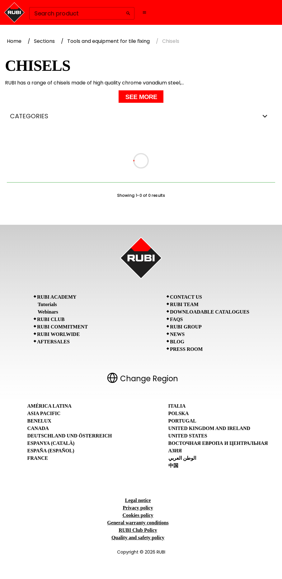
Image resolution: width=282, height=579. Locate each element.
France (37, 458)
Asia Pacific (44, 413)
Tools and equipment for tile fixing (108, 41)
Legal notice (138, 500)
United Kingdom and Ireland (209, 428)
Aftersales (53, 341)
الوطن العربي (182, 458)
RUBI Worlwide (58, 334)
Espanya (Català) (51, 443)
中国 (173, 465)
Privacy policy (138, 507)
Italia (177, 406)
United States (187, 435)
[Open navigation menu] (144, 12)
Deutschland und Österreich (69, 435)
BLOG (177, 341)
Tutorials (47, 304)
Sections (44, 41)
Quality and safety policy (137, 537)
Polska (178, 413)
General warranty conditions (137, 522)
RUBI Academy (57, 297)
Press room (186, 349)
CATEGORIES (141, 116)
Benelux (39, 420)
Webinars (48, 311)
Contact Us (186, 297)
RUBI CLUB (50, 319)
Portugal (182, 420)
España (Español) (50, 450)
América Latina (49, 406)
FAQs (176, 319)
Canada (38, 428)
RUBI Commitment (62, 326)
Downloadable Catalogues (209, 311)
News (177, 334)
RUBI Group (186, 326)
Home (14, 41)
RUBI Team (184, 304)
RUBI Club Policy (138, 530)
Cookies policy (137, 515)
